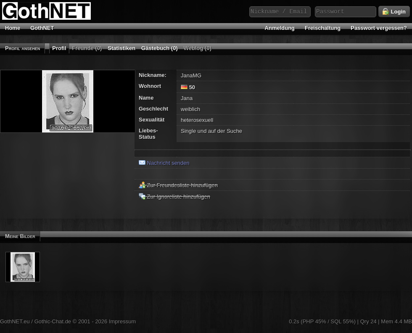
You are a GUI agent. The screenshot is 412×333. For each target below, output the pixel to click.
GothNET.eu (15, 321)
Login (394, 11)
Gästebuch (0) (159, 48)
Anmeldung (280, 28)
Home (12, 28)
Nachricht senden (164, 163)
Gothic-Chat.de (52, 321)
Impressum (122, 321)
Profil (59, 48)
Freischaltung (323, 28)
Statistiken (121, 48)
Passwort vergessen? (379, 28)
